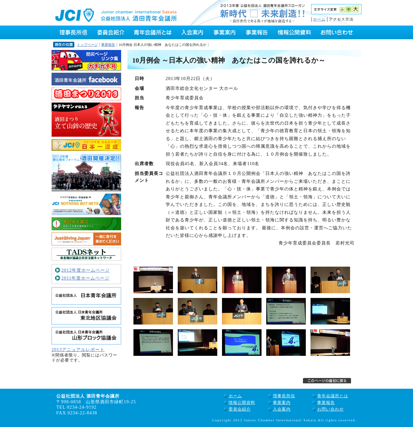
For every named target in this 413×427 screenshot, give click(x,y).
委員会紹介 (240, 409)
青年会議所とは (332, 395)
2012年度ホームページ (85, 270)
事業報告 (108, 44)
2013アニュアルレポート (78, 349)
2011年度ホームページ (85, 278)
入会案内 (282, 409)
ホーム (319, 19)
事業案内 (282, 402)
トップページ (87, 44)
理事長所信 (284, 395)
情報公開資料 (242, 402)
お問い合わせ (330, 409)
